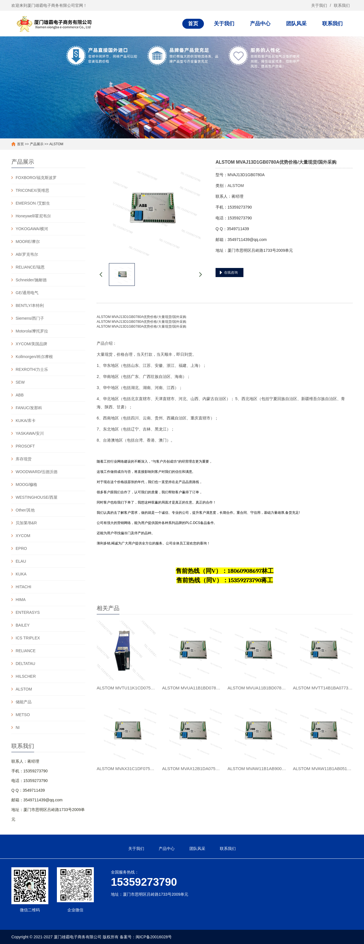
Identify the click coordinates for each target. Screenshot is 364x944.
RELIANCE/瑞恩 (30, 267)
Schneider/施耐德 (31, 280)
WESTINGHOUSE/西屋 (36, 497)
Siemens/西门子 (30, 318)
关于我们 (319, 5)
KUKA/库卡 (26, 420)
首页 (193, 23)
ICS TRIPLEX (28, 638)
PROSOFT (25, 446)
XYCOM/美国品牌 (31, 344)
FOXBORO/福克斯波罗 (36, 177)
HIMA (21, 599)
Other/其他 (25, 510)
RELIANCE (26, 650)
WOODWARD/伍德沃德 (36, 471)
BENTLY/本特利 (30, 305)
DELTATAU (25, 663)
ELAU (21, 561)
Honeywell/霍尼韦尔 (33, 216)
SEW (20, 382)
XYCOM (23, 535)
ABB (20, 395)
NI (18, 727)
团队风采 (296, 23)
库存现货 (24, 459)
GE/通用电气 (27, 292)
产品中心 (260, 23)
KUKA (21, 574)
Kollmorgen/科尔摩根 (34, 356)
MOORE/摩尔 (28, 241)
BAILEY (23, 625)
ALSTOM (56, 144)
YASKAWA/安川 (30, 433)
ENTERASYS (28, 612)
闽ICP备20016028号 (154, 937)
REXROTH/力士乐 (32, 369)
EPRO (21, 548)
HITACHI (23, 587)
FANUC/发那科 (29, 408)
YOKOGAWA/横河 (32, 228)
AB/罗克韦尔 (27, 254)
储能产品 (24, 702)
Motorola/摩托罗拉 (32, 331)
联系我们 (342, 5)
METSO (23, 714)
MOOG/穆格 (26, 484)
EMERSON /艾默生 (33, 203)
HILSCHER (26, 676)
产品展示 (37, 144)
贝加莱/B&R (26, 523)
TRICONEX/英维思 (32, 190)
